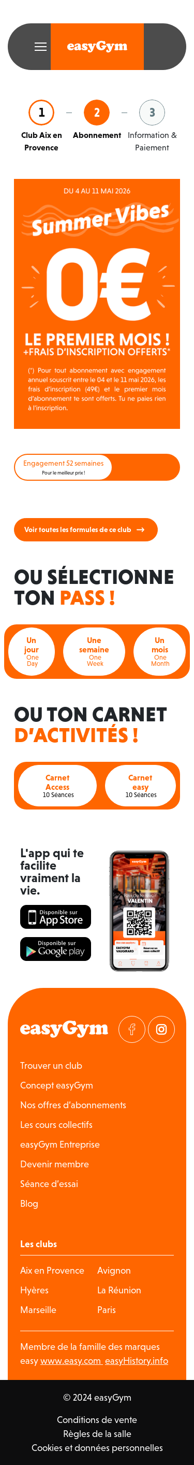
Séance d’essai (49, 1183)
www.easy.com (71, 1360)
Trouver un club (51, 1065)
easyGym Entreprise (60, 1144)
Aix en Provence (52, 1270)
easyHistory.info (136, 1360)
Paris (106, 1309)
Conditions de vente (97, 1419)
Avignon (114, 1270)
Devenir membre (54, 1164)
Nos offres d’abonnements (73, 1104)
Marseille (38, 1309)
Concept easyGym (56, 1085)
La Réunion (119, 1290)
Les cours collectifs (56, 1124)
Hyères (34, 1290)
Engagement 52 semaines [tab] (63, 467)
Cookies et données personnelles (97, 1447)
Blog (29, 1203)
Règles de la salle (97, 1433)
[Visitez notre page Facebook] (132, 1029)
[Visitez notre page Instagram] (161, 1029)
